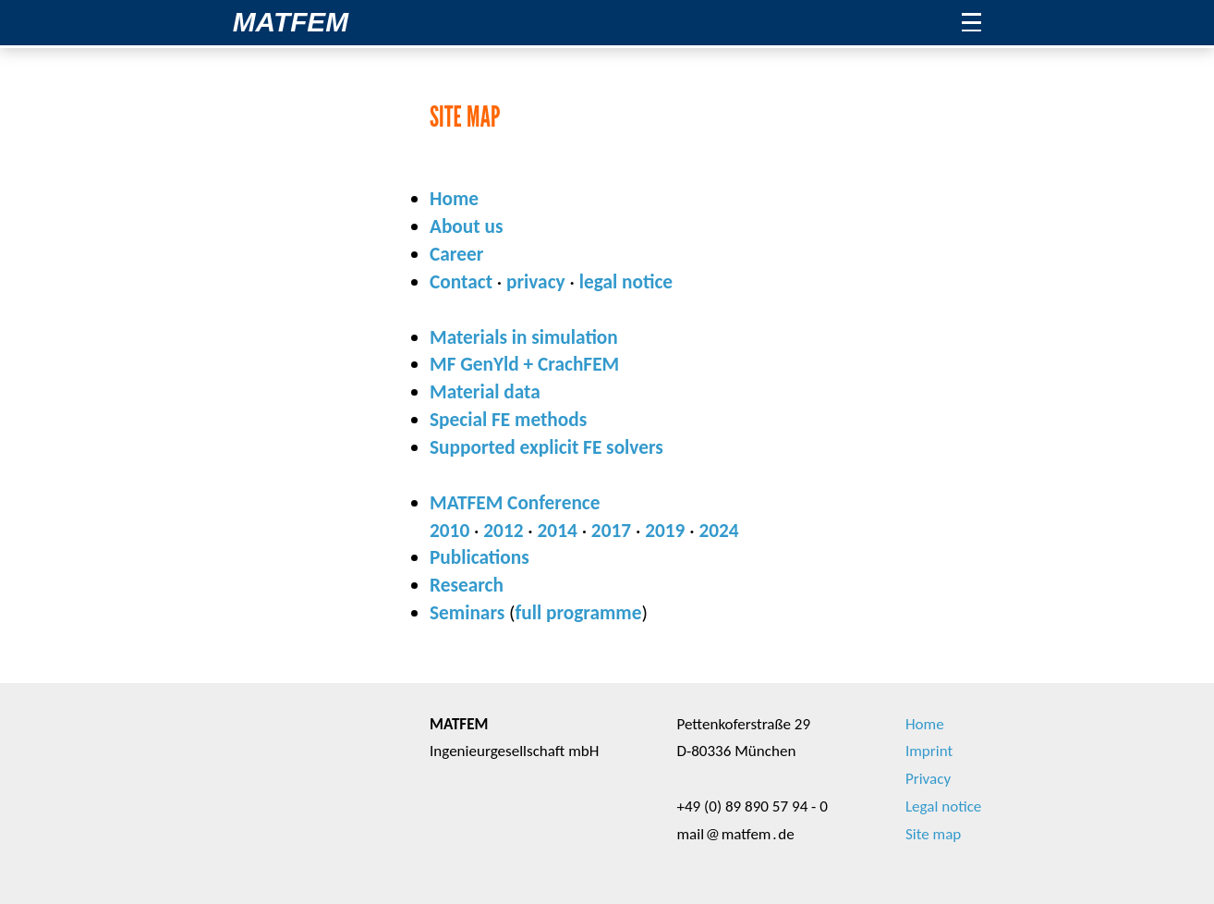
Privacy (928, 778)
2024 (718, 531)
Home (454, 199)
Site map (933, 834)
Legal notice (943, 806)
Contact (461, 282)
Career (456, 254)
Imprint (929, 751)
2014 (557, 531)
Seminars (467, 613)
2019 (665, 531)
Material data (485, 392)
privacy (535, 282)
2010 (449, 531)
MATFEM (291, 21)
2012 (503, 531)
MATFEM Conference (515, 503)
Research (467, 585)
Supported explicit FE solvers (546, 447)
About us (466, 226)
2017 (611, 531)
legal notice (626, 282)
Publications (479, 557)
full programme (579, 613)
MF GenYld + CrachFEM (524, 364)
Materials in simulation (524, 337)
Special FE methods (508, 420)
